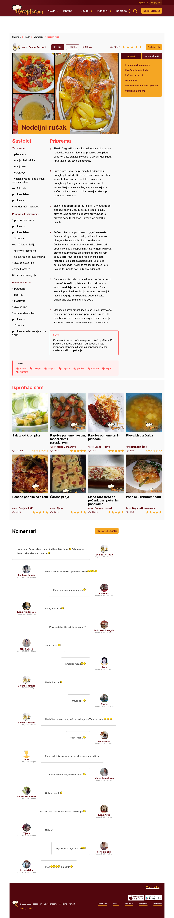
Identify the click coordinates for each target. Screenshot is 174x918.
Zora (104, 667)
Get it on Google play (153, 898)
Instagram (143, 904)
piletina (80, 368)
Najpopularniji (152, 56)
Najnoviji (131, 56)
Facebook (102, 904)
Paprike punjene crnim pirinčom (106, 422)
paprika (66, 368)
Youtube (129, 904)
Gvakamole (131, 80)
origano (51, 368)
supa (108, 368)
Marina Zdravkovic (27, 796)
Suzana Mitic (26, 870)
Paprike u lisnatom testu (144, 484)
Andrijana (104, 593)
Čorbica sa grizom (135, 90)
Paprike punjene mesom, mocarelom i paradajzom (68, 422)
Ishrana (67, 10)
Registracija (143, 3)
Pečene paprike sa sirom (30, 484)
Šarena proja (68, 484)
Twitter (116, 904)
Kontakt (72, 904)
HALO (30, 908)
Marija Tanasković (104, 778)
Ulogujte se (157, 3)
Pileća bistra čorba (144, 422)
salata (23, 368)
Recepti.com (28, 9)
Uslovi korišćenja (50, 904)
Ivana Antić (104, 815)
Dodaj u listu (153, 47)
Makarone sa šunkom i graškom (141, 85)
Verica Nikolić (104, 852)
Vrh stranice (152, 887)
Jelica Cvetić (26, 649)
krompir (37, 368)
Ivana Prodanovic (26, 612)
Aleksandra (104, 741)
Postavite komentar (107, 531)
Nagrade (121, 10)
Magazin (102, 10)
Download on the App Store (136, 898)
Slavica (104, 704)
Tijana (26, 833)
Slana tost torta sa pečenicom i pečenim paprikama (106, 484)
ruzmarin (24, 372)
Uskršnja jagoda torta (136, 70)
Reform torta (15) (134, 75)
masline (95, 368)
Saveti (84, 10)
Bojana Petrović (37, 47)
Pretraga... (135, 11)
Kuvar (51, 10)
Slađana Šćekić (26, 575)
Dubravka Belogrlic (104, 630)
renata (26, 759)
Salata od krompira (30, 422)
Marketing (63, 904)
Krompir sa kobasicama (137, 65)
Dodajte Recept (151, 10)
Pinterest (157, 904)
